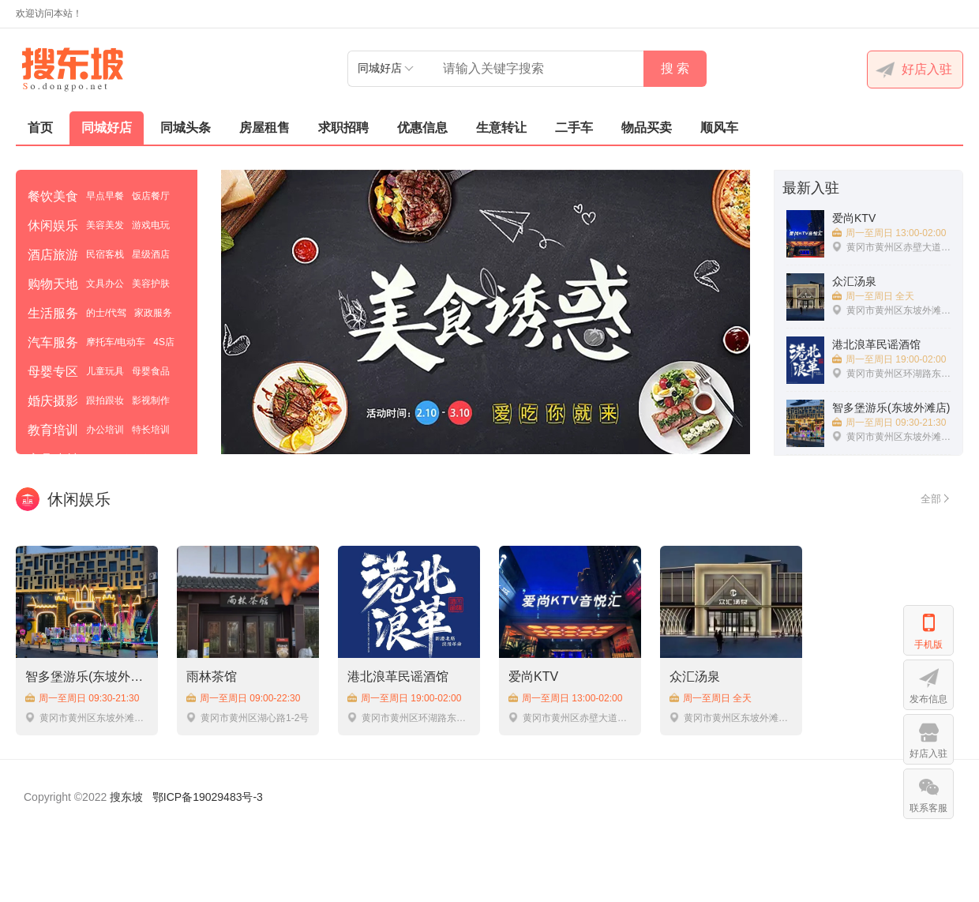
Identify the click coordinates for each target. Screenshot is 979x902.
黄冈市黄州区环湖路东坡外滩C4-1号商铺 (409, 717)
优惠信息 (422, 127)
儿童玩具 (105, 371)
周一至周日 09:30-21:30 (82, 698)
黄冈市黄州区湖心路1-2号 (247, 717)
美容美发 (105, 225)
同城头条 (185, 127)
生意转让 (501, 127)
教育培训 (53, 430)
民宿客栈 (105, 254)
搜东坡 (126, 797)
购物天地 (53, 284)
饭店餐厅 (151, 195)
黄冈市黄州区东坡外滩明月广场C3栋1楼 (86, 717)
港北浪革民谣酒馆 (397, 676)
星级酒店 (151, 254)
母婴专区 (53, 371)
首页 (40, 127)
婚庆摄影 (53, 401)
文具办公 (105, 283)
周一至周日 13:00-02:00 (565, 698)
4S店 (163, 342)
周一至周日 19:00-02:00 (404, 698)
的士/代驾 (106, 312)
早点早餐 (105, 195)
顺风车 (719, 127)
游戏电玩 (151, 225)
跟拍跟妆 (105, 400)
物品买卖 (646, 127)
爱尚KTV (533, 676)
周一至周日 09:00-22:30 (243, 698)
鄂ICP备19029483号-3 (207, 797)
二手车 (574, 127)
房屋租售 (264, 127)
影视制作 (151, 400)
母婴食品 (151, 371)
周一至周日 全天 (711, 698)
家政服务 (153, 312)
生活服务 (53, 313)
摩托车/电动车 (115, 342)
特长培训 (151, 429)
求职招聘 (343, 127)
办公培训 (105, 429)
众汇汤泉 (695, 676)
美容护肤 (151, 283)
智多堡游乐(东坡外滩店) (86, 676)
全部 (934, 499)
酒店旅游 (53, 254)
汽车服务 (53, 342)
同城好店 (106, 127)
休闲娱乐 (53, 225)
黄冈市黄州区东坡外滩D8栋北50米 (731, 717)
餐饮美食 (53, 196)
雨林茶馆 (211, 676)
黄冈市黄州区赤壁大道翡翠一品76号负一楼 (570, 717)
